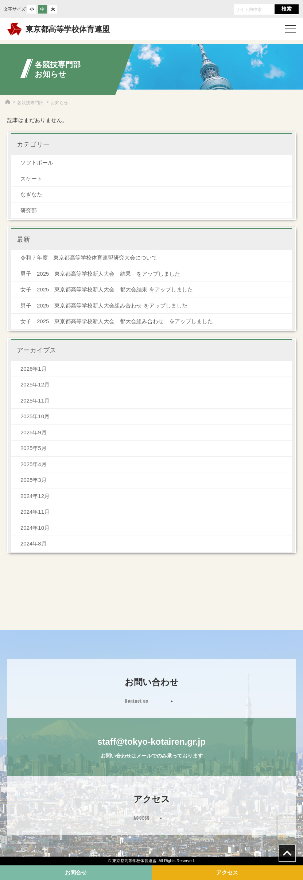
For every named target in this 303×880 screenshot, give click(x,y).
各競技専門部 (30, 102)
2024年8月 (33, 543)
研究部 (28, 210)
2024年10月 (35, 528)
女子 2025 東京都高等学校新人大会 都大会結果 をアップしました (106, 289)
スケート (31, 178)
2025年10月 (35, 416)
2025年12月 (35, 384)
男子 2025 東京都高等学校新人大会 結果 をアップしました (100, 274)
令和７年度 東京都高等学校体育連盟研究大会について (88, 257)
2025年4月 (33, 464)
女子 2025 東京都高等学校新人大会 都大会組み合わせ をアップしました (116, 321)
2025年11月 (35, 400)
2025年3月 (33, 480)
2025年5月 (33, 448)
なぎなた (31, 194)
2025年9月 (33, 432)
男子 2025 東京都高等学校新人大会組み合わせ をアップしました (103, 305)
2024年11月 (35, 512)
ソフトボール (36, 162)
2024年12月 (35, 496)
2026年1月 (33, 369)
